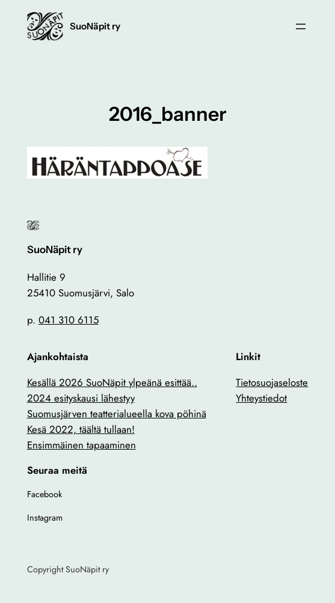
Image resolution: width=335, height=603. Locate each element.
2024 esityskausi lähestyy (81, 398)
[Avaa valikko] (301, 26)
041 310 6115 (68, 320)
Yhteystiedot (261, 398)
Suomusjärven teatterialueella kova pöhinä (116, 413)
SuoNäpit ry (95, 26)
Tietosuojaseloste (272, 382)
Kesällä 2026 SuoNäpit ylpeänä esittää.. (112, 382)
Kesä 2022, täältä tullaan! (81, 429)
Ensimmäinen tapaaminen (81, 445)
